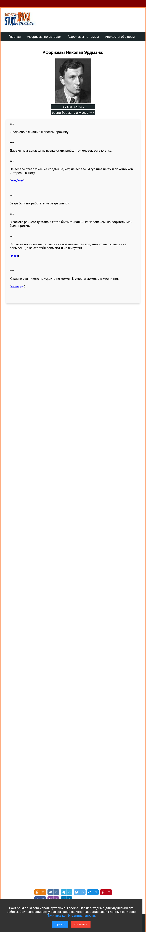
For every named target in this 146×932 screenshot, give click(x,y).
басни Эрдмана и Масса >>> (73, 112)
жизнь (14, 286)
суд (22, 286)
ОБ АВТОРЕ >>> (73, 107)
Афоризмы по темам (83, 36)
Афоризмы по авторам (44, 36)
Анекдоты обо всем (120, 36)
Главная (15, 36)
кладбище (16, 180)
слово (14, 255)
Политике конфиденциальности (71, 915)
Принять (60, 924)
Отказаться (81, 924)
